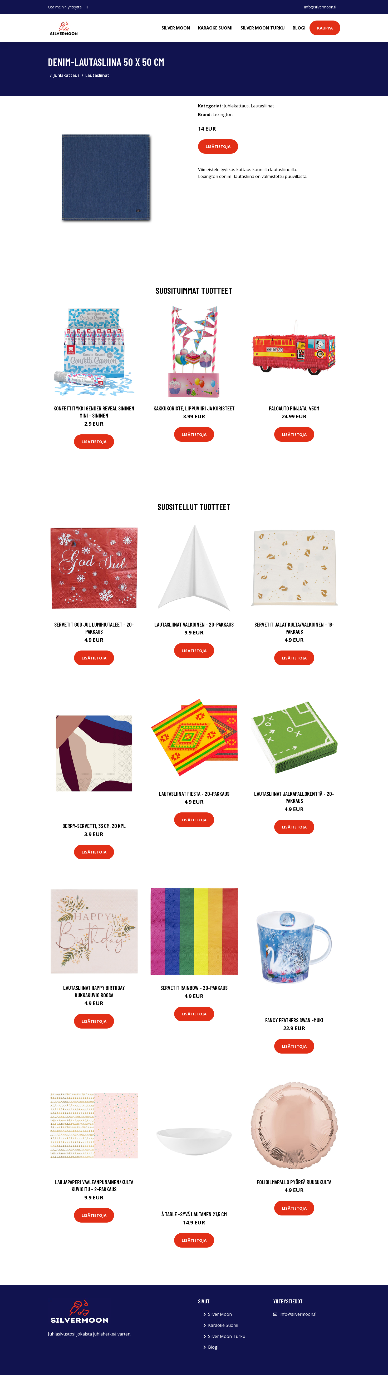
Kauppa (325, 28)
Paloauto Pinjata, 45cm (294, 408)
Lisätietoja (218, 146)
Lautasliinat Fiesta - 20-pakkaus (194, 793)
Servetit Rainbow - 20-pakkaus (194, 987)
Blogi (299, 28)
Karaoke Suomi (215, 28)
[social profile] (87, 7)
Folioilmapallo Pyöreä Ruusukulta (294, 1182)
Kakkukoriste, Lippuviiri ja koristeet (194, 408)
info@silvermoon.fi (320, 6)
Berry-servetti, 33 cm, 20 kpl (94, 825)
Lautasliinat (97, 75)
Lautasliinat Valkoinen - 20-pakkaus (194, 624)
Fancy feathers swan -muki (294, 1020)
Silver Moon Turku (262, 28)
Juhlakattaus (67, 75)
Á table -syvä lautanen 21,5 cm (194, 1214)
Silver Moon (175, 28)
